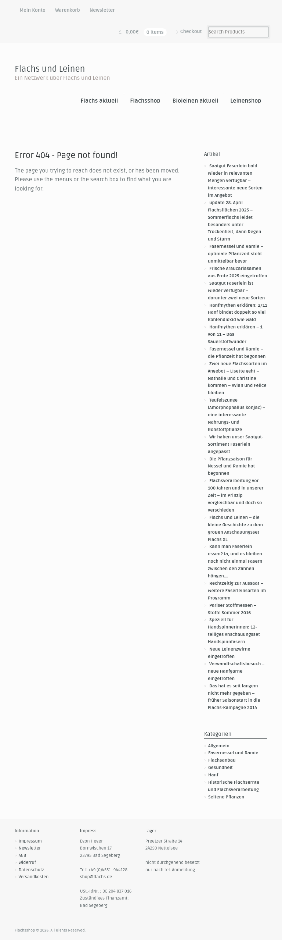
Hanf (213, 775)
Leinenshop (245, 100)
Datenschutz (31, 870)
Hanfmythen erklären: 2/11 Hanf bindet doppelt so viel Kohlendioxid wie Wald (237, 313)
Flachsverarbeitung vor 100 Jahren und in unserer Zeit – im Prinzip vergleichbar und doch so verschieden (236, 495)
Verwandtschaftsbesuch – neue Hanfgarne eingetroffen (236, 671)
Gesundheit (220, 767)
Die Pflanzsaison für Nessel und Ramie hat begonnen (231, 466)
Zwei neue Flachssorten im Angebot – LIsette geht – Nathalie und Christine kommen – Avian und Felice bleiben (237, 378)
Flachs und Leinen (50, 69)
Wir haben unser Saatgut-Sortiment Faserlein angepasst (235, 444)
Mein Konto (32, 10)
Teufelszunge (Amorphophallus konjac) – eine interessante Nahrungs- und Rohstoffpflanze (236, 415)
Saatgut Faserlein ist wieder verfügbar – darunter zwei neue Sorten (236, 291)
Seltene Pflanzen (226, 797)
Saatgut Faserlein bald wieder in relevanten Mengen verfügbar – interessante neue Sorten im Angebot (235, 180)
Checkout (191, 32)
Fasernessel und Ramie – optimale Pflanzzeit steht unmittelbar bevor (235, 254)
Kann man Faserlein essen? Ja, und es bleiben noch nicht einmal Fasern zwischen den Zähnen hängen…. (235, 561)
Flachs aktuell (99, 100)
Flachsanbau (222, 760)
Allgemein (218, 746)
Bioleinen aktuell (195, 100)
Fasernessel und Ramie (233, 753)
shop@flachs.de (96, 877)
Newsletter (102, 10)
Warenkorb (67, 10)
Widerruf (27, 862)
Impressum (30, 841)
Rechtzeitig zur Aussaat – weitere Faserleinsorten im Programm (237, 591)
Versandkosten (34, 877)
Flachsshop (145, 100)
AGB (22, 855)
